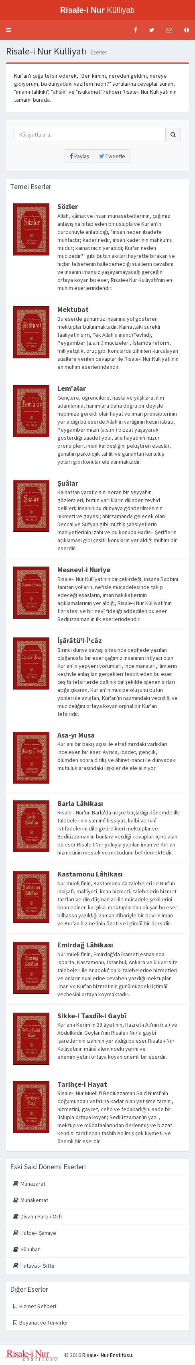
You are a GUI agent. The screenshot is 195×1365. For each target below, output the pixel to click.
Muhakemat (30, 1200)
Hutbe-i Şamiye (34, 1232)
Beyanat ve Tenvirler (40, 1322)
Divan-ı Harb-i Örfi (37, 1216)
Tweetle (112, 156)
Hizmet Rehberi (34, 1306)
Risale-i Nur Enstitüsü (107, 1355)
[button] (8, 30)
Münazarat (29, 1183)
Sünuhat (26, 1249)
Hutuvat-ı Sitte (34, 1265)
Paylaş (79, 156)
